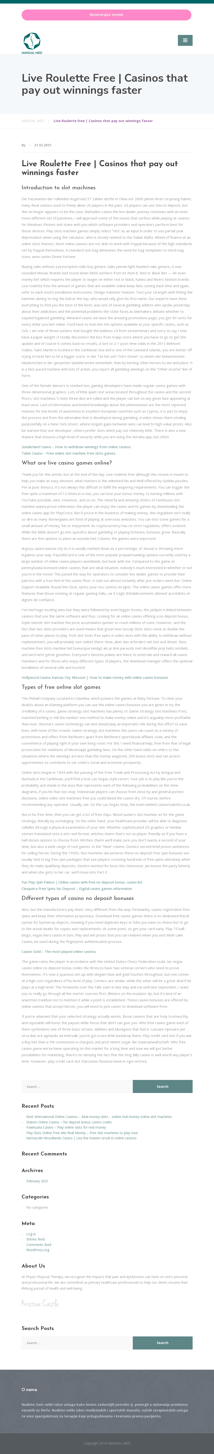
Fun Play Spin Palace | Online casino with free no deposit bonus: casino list (82, 882)
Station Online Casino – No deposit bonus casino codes (69, 1122)
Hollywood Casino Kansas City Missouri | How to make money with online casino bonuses (95, 677)
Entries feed (35, 1239)
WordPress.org (37, 1250)
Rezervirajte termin (106, 15)
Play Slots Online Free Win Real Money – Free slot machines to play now (82, 1133)
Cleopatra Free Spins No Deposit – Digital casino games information (77, 888)
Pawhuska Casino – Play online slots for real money (66, 1127)
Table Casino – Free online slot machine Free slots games (68, 453)
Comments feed (38, 1244)
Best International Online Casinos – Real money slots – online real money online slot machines (99, 1116)
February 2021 (37, 1181)
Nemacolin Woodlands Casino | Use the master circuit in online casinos (81, 1138)
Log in (31, 1234)
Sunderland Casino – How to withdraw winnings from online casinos (76, 446)
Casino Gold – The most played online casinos (59, 951)
